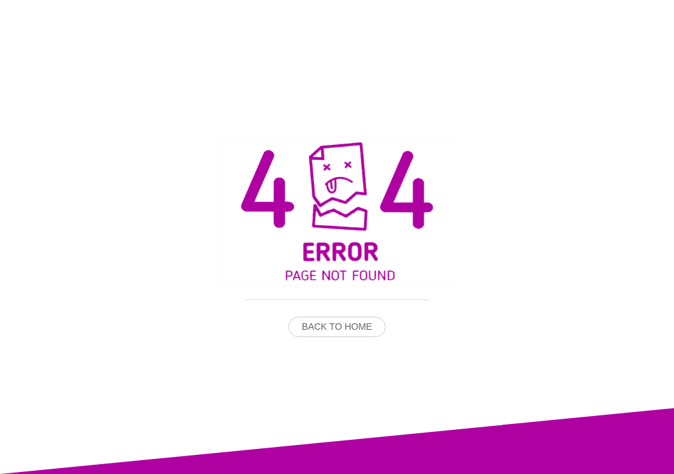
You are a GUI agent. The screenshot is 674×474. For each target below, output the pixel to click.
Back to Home (337, 326)
